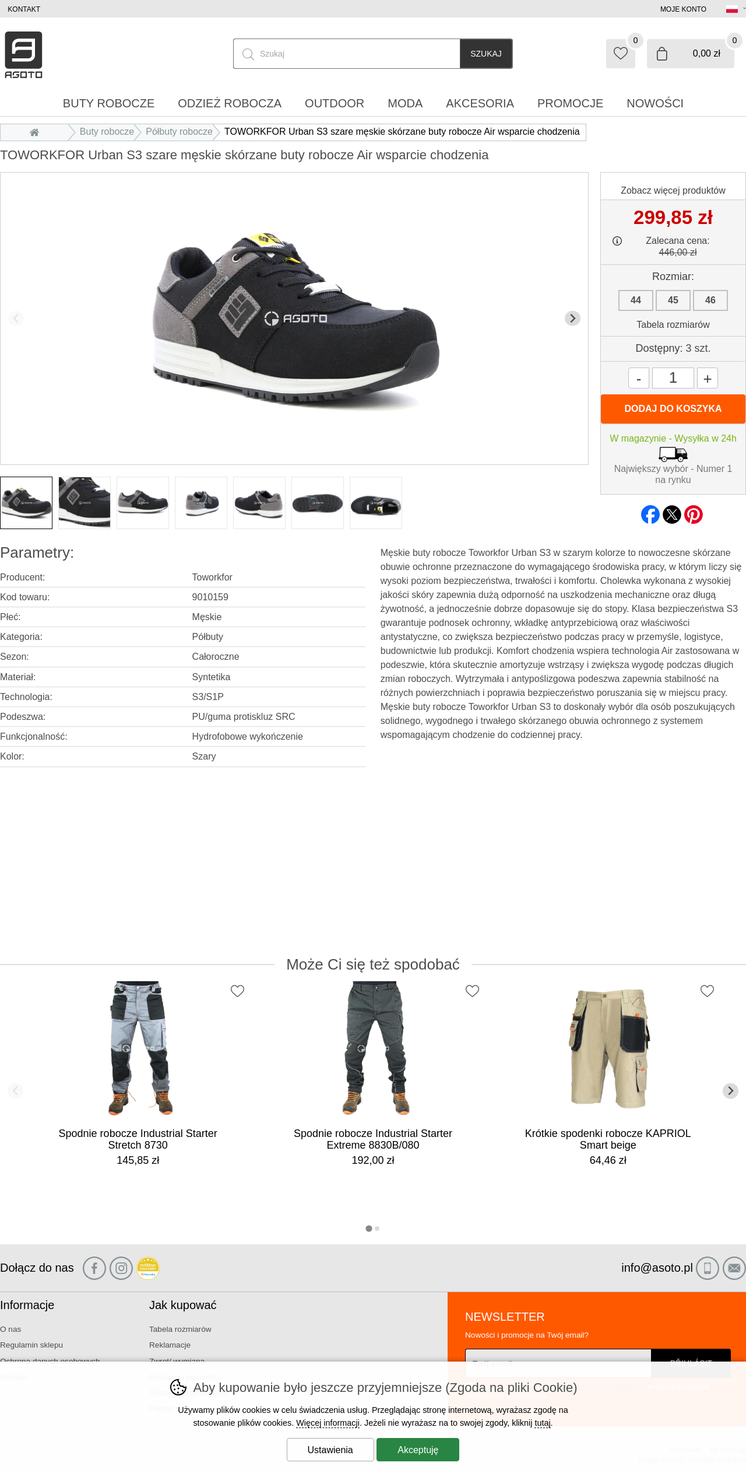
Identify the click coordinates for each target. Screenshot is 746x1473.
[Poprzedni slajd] (16, 318)
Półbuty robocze (179, 132)
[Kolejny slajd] (572, 318)
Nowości (655, 103)
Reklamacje (170, 1345)
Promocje (570, 103)
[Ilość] (673, 378)
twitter (672, 511)
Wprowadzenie (37, 132)
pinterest (693, 511)
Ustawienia (330, 1450)
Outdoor (334, 103)
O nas (10, 1329)
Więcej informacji (328, 1422)
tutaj (542, 1422)
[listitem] (26, 503)
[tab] (368, 1228)
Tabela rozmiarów (672, 325)
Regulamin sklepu (31, 1345)
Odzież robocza (229, 103)
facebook (650, 511)
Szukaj (486, 53)
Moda (405, 103)
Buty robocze (107, 132)
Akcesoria (480, 103)
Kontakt (24, 9)
